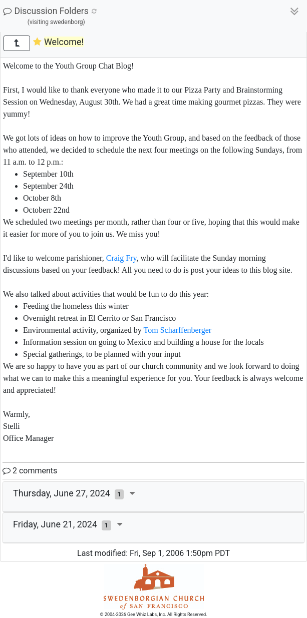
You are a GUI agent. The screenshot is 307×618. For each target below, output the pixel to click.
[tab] (153, 497)
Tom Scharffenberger (178, 330)
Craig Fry (121, 258)
